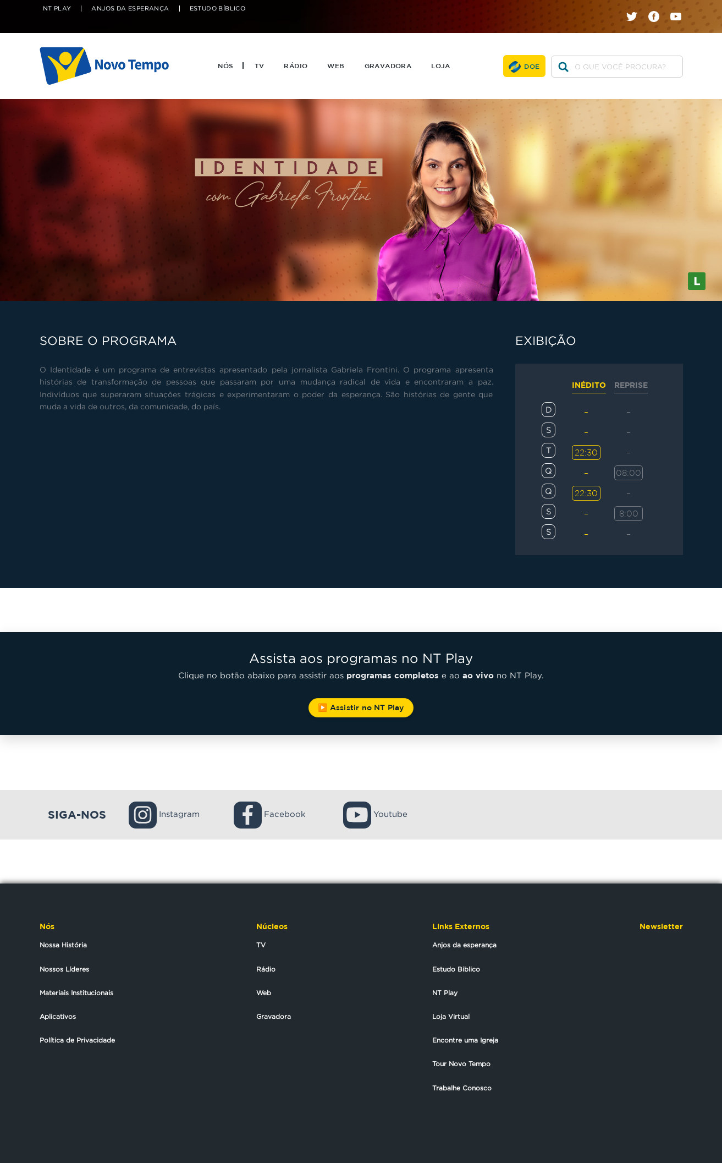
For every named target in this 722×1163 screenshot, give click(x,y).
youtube (680, 6)
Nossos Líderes (64, 969)
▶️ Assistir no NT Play (361, 707)
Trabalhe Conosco (462, 1087)
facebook (658, 6)
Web (335, 65)
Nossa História (63, 944)
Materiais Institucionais (76, 992)
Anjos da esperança (464, 944)
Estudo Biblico (456, 969)
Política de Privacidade (77, 1040)
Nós (225, 65)
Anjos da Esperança (130, 9)
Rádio (295, 65)
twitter (636, 6)
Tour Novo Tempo (461, 1063)
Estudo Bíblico (218, 9)
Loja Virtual (451, 1016)
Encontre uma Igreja (465, 1040)
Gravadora (388, 65)
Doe (531, 66)
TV (259, 65)
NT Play (57, 9)
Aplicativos (58, 1016)
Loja (440, 65)
